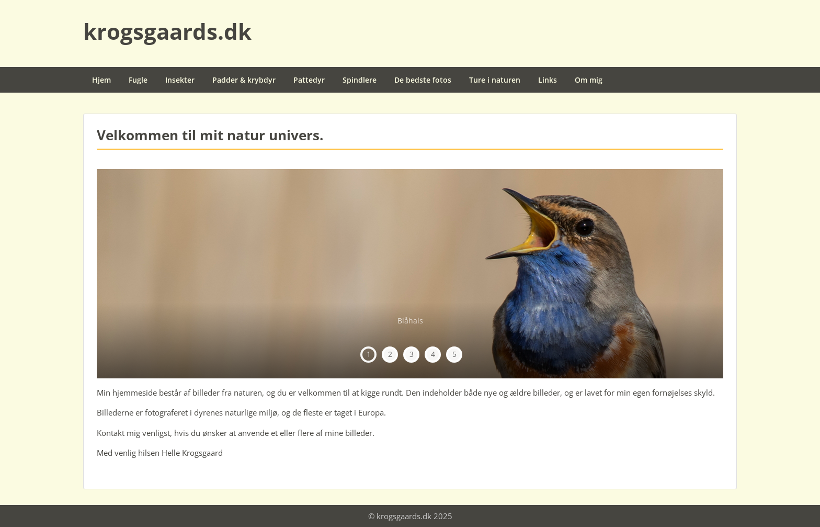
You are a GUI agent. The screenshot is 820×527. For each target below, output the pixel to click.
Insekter (180, 80)
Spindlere (360, 80)
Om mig (588, 80)
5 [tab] (454, 354)
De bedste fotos (422, 80)
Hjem (101, 80)
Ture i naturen (494, 80)
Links (547, 80)
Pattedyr (309, 80)
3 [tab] (411, 354)
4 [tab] (433, 354)
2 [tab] (390, 354)
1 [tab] (369, 354)
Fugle (138, 80)
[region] (410, 273)
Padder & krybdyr (244, 80)
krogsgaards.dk (167, 31)
